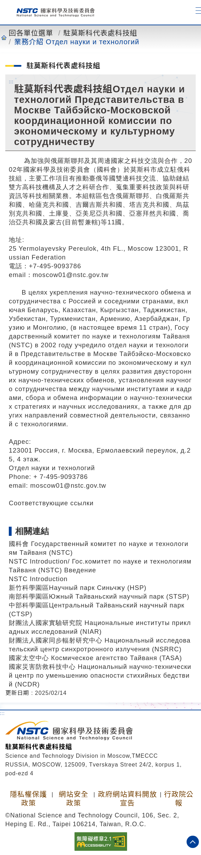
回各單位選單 (31, 33)
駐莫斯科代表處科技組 (100, 33)
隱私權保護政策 (28, 798)
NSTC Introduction (38, 579)
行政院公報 (179, 798)
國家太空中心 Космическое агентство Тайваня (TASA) (95, 658)
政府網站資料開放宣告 (127, 798)
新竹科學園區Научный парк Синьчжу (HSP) (77, 587)
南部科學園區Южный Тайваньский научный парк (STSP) (99, 596)
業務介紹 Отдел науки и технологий (76, 42)
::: (11, 81)
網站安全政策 (73, 798)
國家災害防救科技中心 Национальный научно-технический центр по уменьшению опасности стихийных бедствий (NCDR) (100, 675)
